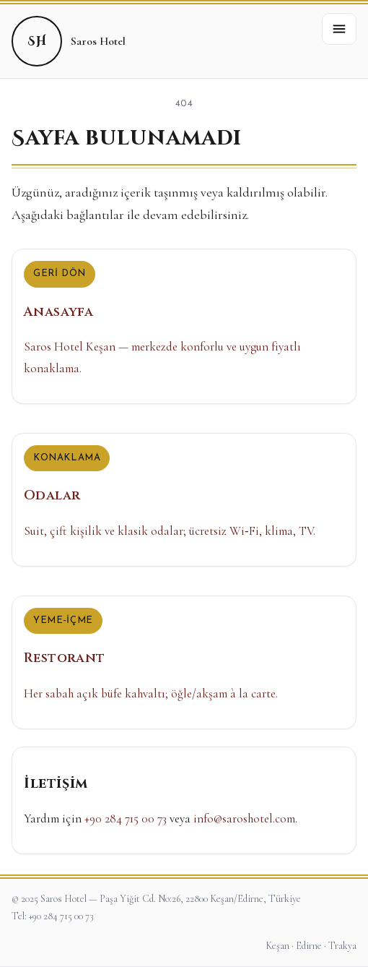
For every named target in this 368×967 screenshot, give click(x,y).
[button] (339, 29)
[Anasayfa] (184, 326)
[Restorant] (184, 662)
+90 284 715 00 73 (125, 818)
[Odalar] (184, 500)
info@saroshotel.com (244, 818)
